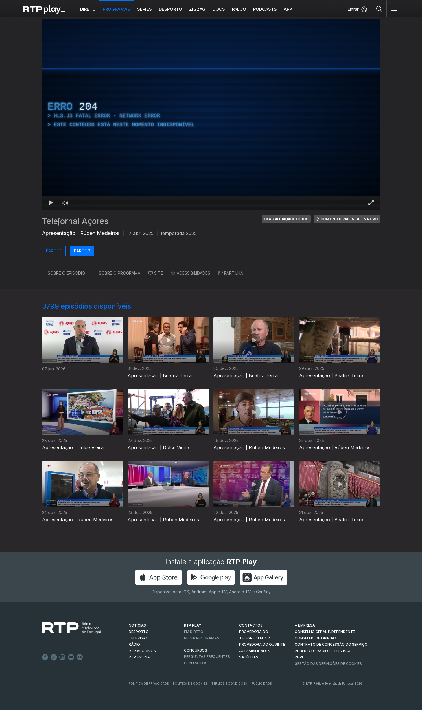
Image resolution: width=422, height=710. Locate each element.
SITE (155, 273)
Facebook (45, 657)
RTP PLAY (192, 625)
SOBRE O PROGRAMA (116, 273)
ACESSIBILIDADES (190, 273)
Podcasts (265, 9)
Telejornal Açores (75, 221)
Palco (239, 9)
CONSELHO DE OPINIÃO (315, 638)
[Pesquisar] (379, 8)
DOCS (219, 9)
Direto (88, 9)
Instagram (62, 657)
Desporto (170, 9)
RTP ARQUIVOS (142, 651)
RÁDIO (134, 644)
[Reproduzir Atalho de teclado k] (51, 203)
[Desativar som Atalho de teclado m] (65, 203)
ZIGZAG (197, 9)
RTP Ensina (139, 657)
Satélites (248, 657)
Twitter (54, 657)
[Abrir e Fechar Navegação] (394, 9)
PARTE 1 (54, 250)
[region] (211, 114)
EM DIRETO (193, 632)
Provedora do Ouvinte (262, 644)
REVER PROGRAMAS (201, 638)
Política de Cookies (190, 683)
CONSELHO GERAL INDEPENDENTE (325, 632)
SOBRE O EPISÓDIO (63, 273)
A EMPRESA (305, 625)
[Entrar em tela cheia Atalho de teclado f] (371, 203)
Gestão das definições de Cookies (328, 663)
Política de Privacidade (149, 683)
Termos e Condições (229, 683)
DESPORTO (139, 632)
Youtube (71, 657)
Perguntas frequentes (207, 656)
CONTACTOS (251, 625)
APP (288, 9)
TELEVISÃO (139, 638)
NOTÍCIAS (137, 625)
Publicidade (261, 683)
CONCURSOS (195, 650)
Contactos (195, 663)
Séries (144, 9)
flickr (80, 657)
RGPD (300, 657)
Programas (116, 9)
